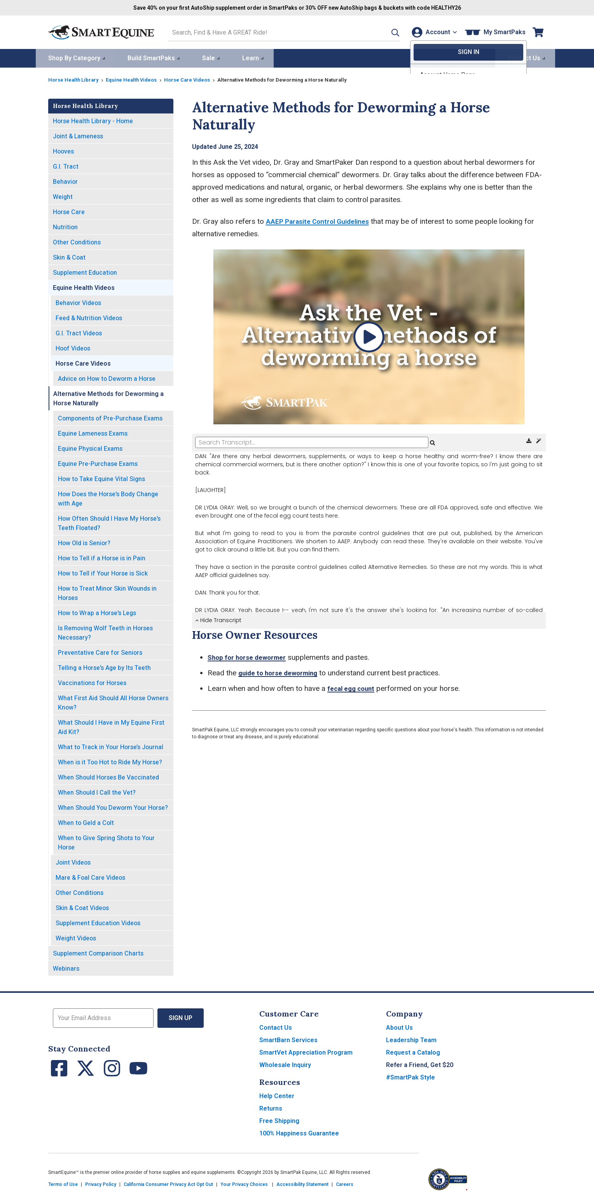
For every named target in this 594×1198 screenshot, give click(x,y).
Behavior (65, 180)
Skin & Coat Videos (82, 906)
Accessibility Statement (302, 1183)
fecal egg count (354, 687)
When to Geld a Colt (86, 821)
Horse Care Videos (195, 78)
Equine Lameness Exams (93, 432)
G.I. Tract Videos (79, 332)
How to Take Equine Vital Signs (101, 477)
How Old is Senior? (84, 542)
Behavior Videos (78, 301)
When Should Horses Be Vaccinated (108, 776)
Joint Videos (73, 861)
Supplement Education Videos (98, 922)
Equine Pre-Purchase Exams (98, 462)
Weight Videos (76, 937)
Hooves (63, 150)
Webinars (66, 967)
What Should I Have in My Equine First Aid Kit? (111, 726)
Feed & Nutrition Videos (89, 317)
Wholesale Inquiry (285, 1063)
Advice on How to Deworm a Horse (106, 377)
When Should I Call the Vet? (97, 791)
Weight (63, 195)
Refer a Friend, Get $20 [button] (419, 1063)
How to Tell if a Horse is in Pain (101, 557)
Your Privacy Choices (244, 1183)
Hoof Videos (73, 347)
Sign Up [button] (180, 1016)
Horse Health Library (74, 78)
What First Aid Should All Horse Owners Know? (113, 701)
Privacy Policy (100, 1183)
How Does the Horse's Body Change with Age (108, 497)
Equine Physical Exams (90, 447)
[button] (385, 31)
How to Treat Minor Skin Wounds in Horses (107, 592)
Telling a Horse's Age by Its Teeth (104, 666)
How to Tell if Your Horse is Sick (103, 572)
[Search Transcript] (311, 441)
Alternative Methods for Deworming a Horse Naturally (108, 397)
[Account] (432, 32)
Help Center (276, 1095)
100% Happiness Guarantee (299, 1132)
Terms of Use (63, 1183)
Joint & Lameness (78, 135)
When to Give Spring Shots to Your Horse (106, 841)
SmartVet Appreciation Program (306, 1051)
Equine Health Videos (136, 78)
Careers (344, 1183)
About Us (399, 1026)
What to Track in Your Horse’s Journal (110, 746)
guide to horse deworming (282, 671)
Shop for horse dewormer (251, 656)
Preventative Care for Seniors (100, 651)
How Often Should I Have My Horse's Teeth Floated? (109, 522)
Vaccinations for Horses (92, 681)
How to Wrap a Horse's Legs (97, 612)
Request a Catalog (413, 1051)
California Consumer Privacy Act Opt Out (168, 1183)
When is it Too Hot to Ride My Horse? (110, 761)
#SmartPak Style (410, 1076)
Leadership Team (411, 1039)
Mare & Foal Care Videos (90, 876)
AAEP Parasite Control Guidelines (322, 220)
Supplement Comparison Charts (98, 952)
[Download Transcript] (530, 440)
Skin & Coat (69, 256)
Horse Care (69, 210)
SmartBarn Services (288, 1039)
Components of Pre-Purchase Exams (110, 417)
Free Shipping (279, 1119)
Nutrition (65, 226)
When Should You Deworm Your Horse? (113, 806)
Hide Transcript (218, 619)
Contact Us (275, 1026)
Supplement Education (85, 271)
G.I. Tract (66, 165)
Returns (270, 1107)
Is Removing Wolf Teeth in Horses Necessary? (105, 631)
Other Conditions (77, 241)
